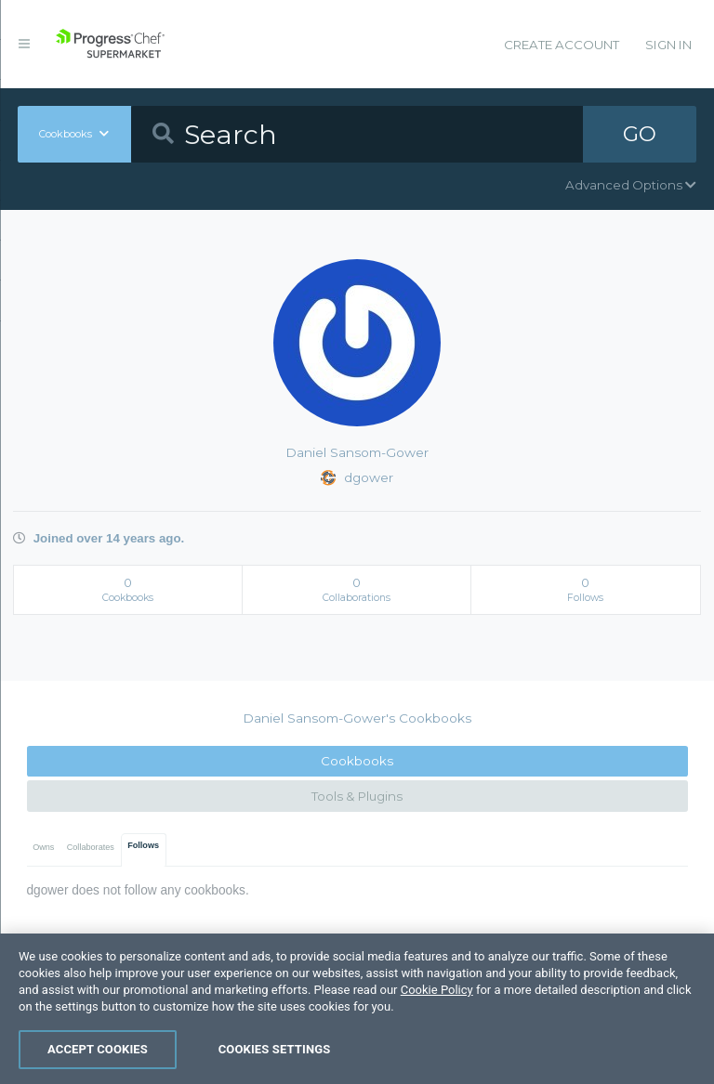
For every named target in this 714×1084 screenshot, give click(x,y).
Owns (43, 847)
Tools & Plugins (357, 796)
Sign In (668, 44)
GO (639, 134)
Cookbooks (357, 760)
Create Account (561, 44)
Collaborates (90, 847)
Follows (143, 845)
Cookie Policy (437, 1015)
